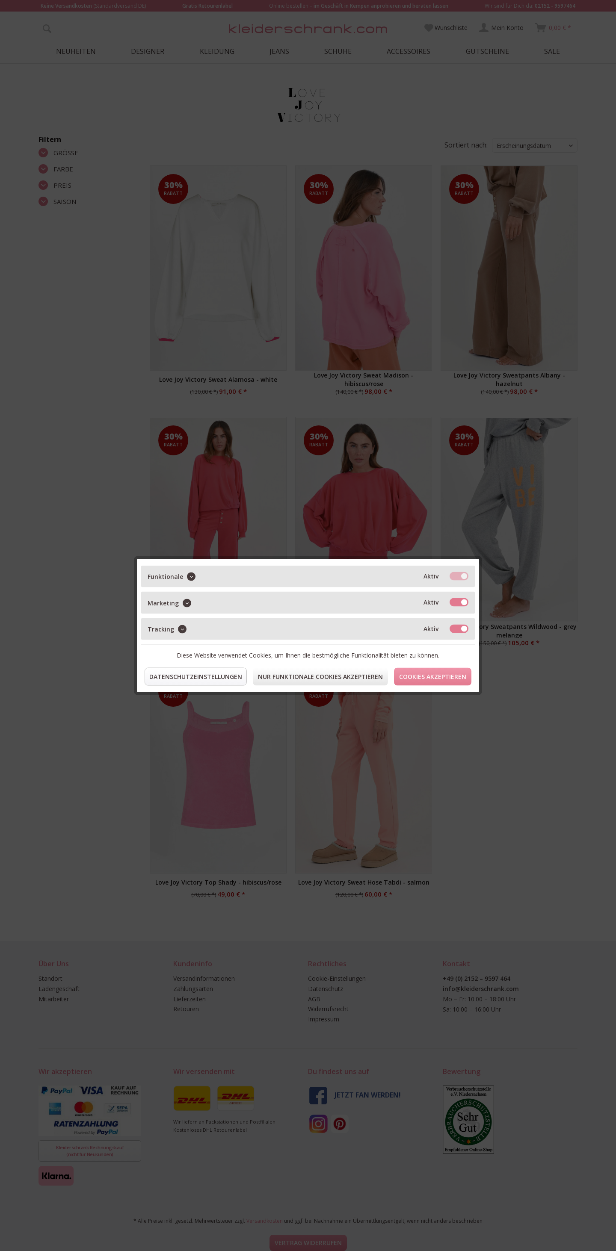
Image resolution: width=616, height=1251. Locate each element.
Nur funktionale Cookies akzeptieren (320, 677)
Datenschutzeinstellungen (195, 677)
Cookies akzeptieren (432, 677)
